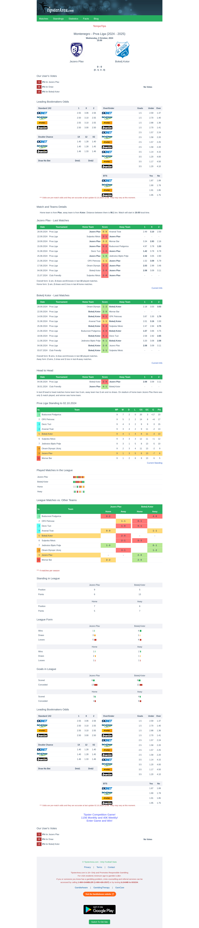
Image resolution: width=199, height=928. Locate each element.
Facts (86, 18)
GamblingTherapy (101, 888)
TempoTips (99, 26)
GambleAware (81, 888)
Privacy (87, 867)
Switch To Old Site (99, 922)
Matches (43, 18)
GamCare (119, 888)
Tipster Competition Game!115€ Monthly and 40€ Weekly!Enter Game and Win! (99, 817)
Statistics (73, 18)
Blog (96, 18)
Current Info (157, 288)
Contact (111, 867)
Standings (58, 18)
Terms (99, 867)
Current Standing (154, 463)
